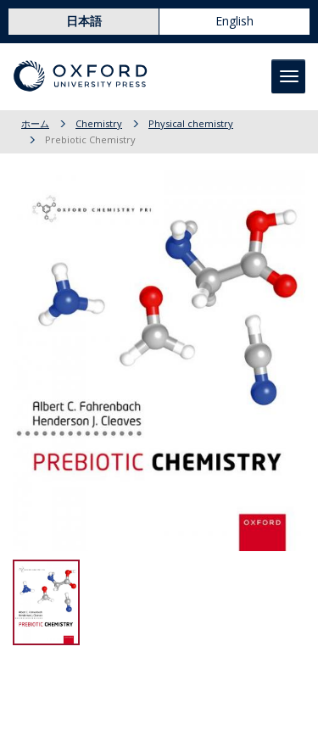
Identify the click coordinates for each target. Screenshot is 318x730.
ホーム (35, 123)
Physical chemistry (190, 123)
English (234, 21)
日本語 (84, 21)
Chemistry (98, 123)
